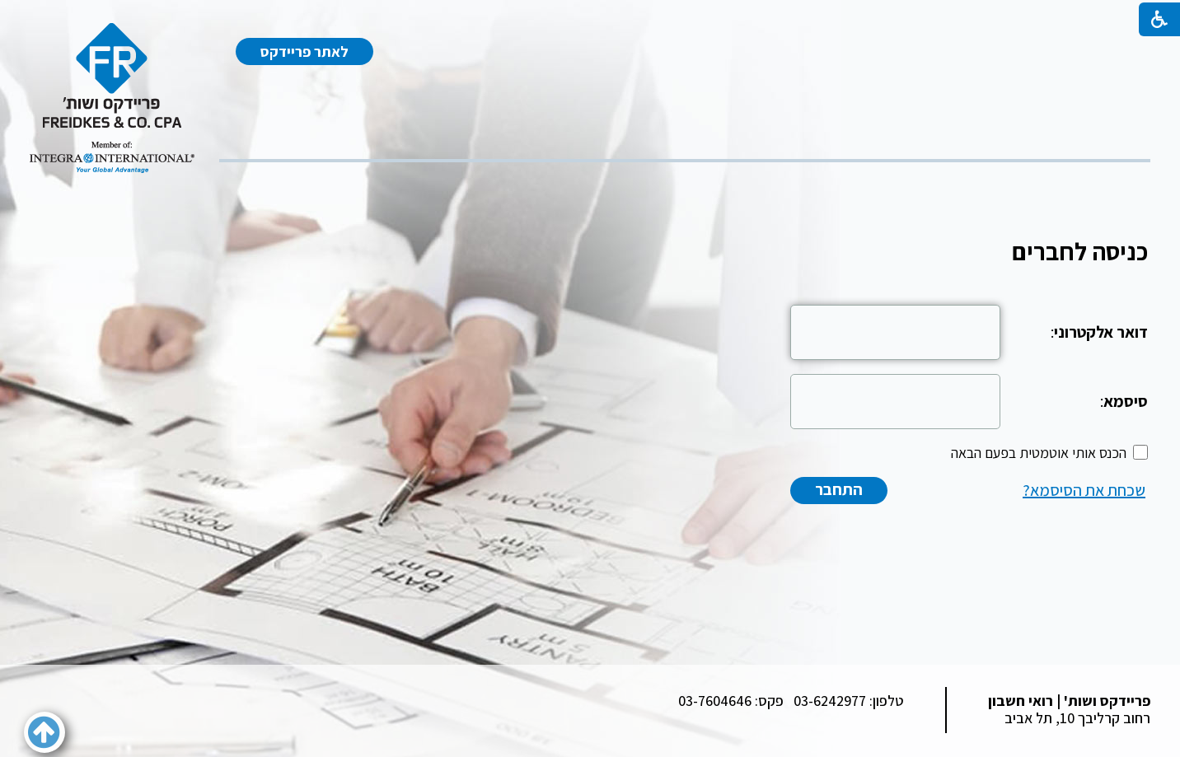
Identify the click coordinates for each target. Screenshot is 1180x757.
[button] (44, 732)
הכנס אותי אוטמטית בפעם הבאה (1038, 452)
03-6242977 (830, 700)
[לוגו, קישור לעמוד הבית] (112, 98)
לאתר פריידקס (304, 51)
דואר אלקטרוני (1101, 332)
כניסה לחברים (1080, 251)
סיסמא (1125, 401)
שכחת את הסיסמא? (1084, 490)
